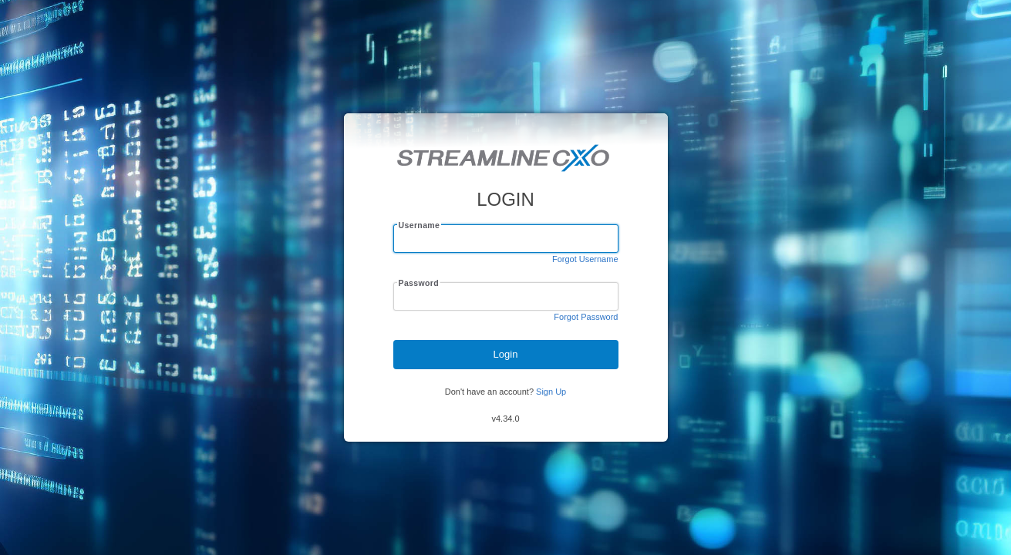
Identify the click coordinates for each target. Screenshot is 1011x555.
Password (418, 283)
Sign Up (551, 391)
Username (419, 225)
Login (506, 354)
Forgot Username (585, 259)
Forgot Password (586, 317)
